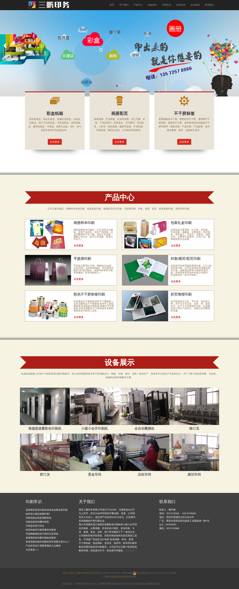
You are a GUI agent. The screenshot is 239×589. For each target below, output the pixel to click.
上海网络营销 (104, 584)
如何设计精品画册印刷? (38, 514)
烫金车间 (94, 474)
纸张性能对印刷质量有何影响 (41, 530)
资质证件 (181, 5)
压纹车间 (144, 474)
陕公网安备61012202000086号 (151, 573)
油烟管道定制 (152, 584)
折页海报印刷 (181, 294)
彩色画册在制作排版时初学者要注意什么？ (48, 542)
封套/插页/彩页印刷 (185, 258)
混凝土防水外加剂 (121, 584)
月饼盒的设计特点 (35, 526)
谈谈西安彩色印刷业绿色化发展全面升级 (47, 510)
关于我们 (123, 5)
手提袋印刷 (82, 258)
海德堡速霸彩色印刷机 (44, 428)
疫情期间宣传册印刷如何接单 (41, 538)
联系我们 (209, 5)
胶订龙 (45, 474)
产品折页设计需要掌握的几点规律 (43, 546)
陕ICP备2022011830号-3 (111, 573)
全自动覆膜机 (144, 428)
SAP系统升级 (81, 584)
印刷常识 (166, 5)
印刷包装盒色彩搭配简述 (38, 518)
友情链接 (67, 584)
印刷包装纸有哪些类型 (37, 522)
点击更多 (55, 142)
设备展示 (152, 5)
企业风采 (195, 5)
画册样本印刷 (84, 223)
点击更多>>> (32, 550)
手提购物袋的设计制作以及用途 (42, 534)
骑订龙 (194, 428)
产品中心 (138, 5)
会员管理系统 (138, 584)
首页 (112, 5)
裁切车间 (194, 474)
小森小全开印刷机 (94, 428)
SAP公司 (92, 584)
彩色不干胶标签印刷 (89, 294)
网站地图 (128, 573)
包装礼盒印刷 (181, 223)
